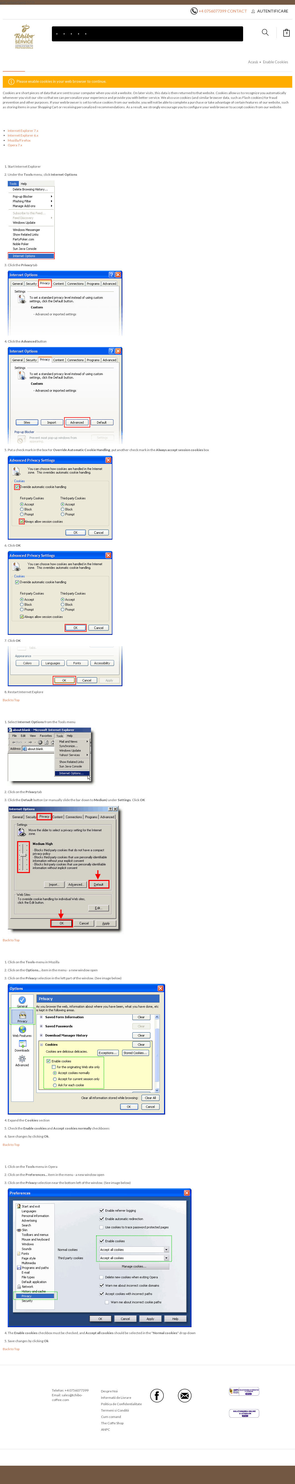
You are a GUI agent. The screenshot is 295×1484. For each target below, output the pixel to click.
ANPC (105, 1429)
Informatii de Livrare (116, 1397)
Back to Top (11, 700)
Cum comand (111, 1417)
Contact (237, 11)
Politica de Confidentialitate (121, 1404)
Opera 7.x (15, 145)
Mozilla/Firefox (19, 140)
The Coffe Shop (112, 1423)
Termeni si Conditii (115, 1410)
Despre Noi (109, 1391)
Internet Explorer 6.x (23, 135)
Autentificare (272, 11)
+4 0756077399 (212, 11)
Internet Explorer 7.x (23, 131)
